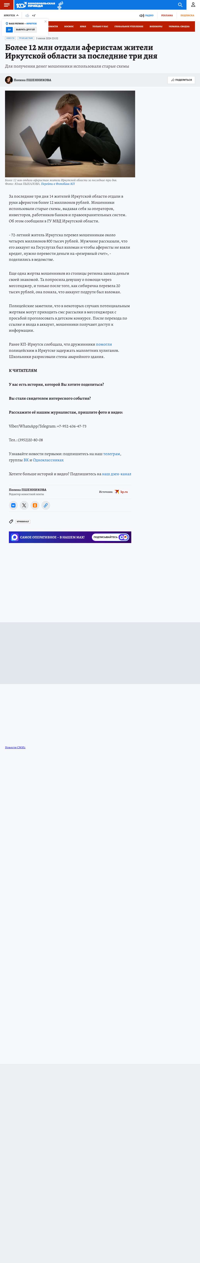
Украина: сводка (179, 26)
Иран (83, 26)
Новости (52, 26)
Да (9, 29)
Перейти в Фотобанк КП (58, 183)
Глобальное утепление (128, 26)
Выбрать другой (25, 29)
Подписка (187, 15)
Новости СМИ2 (15, 747)
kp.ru (124, 492)
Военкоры (156, 26)
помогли (104, 344)
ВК (26, 460)
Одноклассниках (48, 460)
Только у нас (100, 26)
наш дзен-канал (116, 474)
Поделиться (181, 80)
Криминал (23, 521)
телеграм (111, 454)
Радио (149, 15)
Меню (5, 5)
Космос (69, 26)
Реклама (167, 15)
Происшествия (26, 38)
